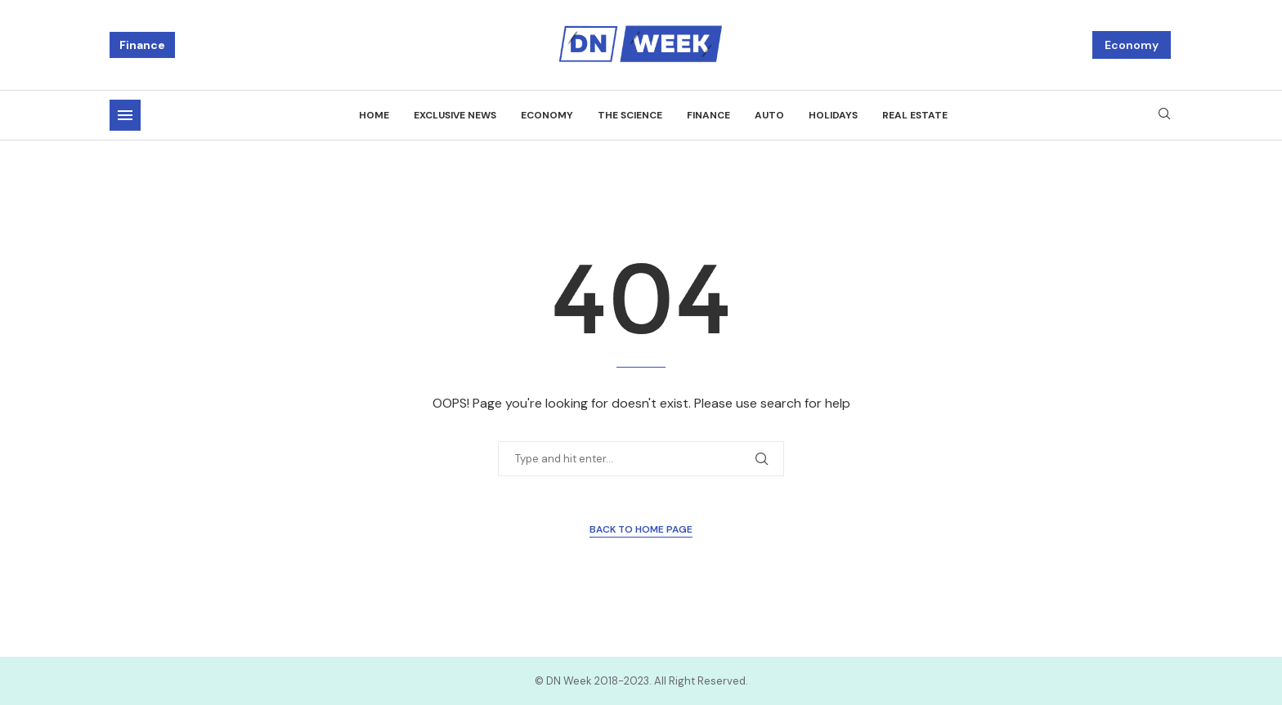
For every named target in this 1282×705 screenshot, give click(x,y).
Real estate (915, 115)
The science (630, 115)
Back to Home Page (641, 529)
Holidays (833, 115)
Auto (769, 115)
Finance (142, 45)
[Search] (1164, 115)
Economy (1132, 45)
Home (374, 115)
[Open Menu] (125, 115)
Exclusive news (455, 115)
